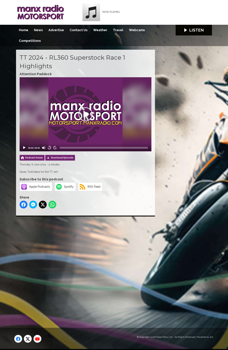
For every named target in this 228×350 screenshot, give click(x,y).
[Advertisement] (83, 268)
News (38, 30)
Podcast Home (34, 157)
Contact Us (78, 30)
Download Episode (62, 157)
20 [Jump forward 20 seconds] (55, 147)
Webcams (137, 30)
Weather (100, 30)
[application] (85, 114)
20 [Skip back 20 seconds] (49, 147)
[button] (85, 114)
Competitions (30, 41)
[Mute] (43, 148)
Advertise (56, 30)
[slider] (104, 148)
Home (23, 30)
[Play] (24, 148)
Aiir (211, 337)
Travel (118, 30)
